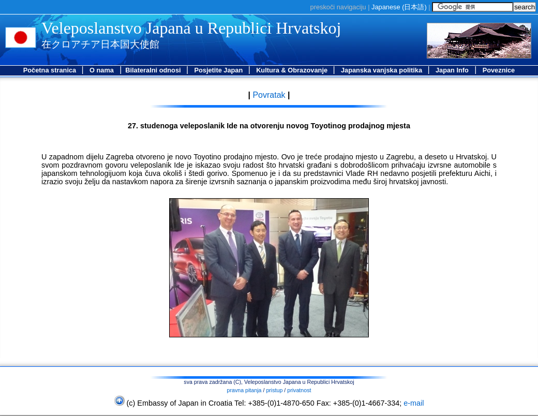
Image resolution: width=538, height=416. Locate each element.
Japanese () (399, 7)
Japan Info (452, 70)
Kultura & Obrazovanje (293, 70)
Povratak (268, 95)
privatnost (299, 390)
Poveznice (499, 70)
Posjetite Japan (219, 70)
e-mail (414, 403)
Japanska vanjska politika (382, 70)
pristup (274, 390)
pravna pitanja (244, 390)
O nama (101, 70)
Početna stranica (50, 70)
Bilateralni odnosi (154, 70)
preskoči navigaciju (338, 7)
